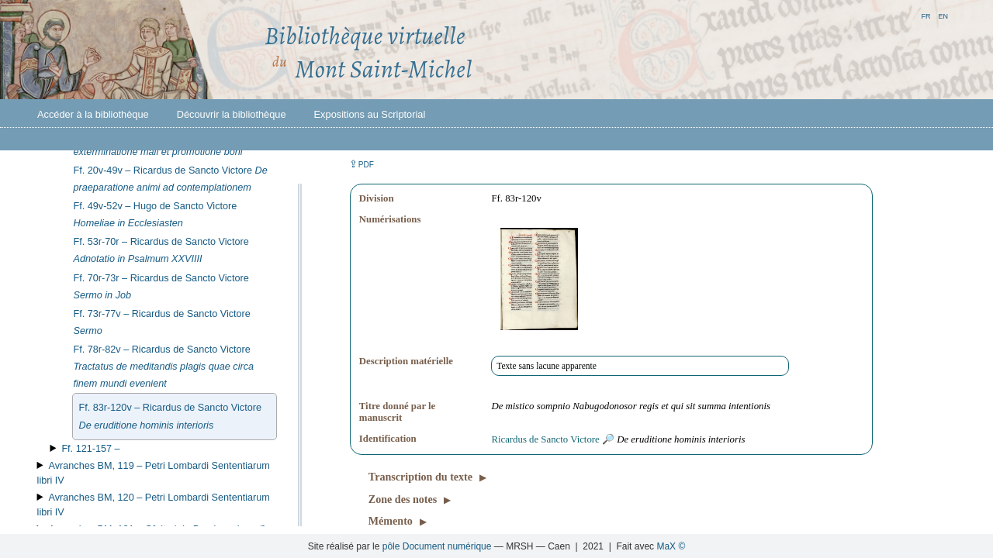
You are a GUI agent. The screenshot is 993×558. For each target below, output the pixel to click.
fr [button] (925, 15)
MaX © (670, 546)
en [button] (943, 15)
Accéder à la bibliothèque (93, 114)
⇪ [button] (361, 164)
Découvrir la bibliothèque (231, 114)
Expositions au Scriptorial (370, 114)
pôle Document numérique (437, 546)
